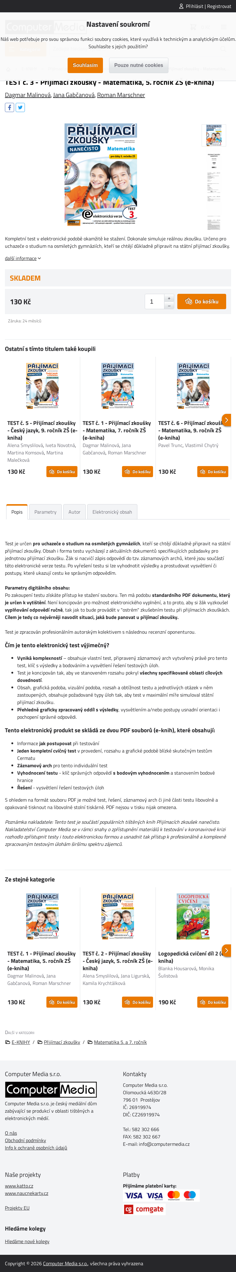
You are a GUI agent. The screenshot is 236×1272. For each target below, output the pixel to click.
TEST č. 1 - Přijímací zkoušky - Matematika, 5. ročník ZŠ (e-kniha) (41, 960)
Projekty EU (17, 1208)
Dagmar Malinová (28, 94)
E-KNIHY (21, 1042)
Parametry (45, 511)
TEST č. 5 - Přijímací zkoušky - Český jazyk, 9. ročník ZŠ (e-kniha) (42, 430)
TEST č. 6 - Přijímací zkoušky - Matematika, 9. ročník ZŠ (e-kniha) (192, 430)
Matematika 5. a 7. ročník (120, 1042)
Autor (75, 511)
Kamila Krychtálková (104, 983)
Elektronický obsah (112, 511)
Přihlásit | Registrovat (208, 6)
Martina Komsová (25, 452)
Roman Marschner (121, 94)
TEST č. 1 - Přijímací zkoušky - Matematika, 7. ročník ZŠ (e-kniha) (117, 430)
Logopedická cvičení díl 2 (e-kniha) (192, 957)
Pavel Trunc (170, 445)
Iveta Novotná (60, 445)
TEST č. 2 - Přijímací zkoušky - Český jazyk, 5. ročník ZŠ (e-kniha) (118, 960)
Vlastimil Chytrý (201, 445)
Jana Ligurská (135, 975)
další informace (21, 258)
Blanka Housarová (177, 968)
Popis (16, 511)
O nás (11, 1133)
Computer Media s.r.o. (65, 1263)
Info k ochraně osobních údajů (36, 1147)
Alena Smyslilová (25, 445)
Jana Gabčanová (74, 94)
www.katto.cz (19, 1185)
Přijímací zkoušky (62, 1042)
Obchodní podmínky (25, 1140)
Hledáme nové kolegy (27, 1241)
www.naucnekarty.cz (26, 1193)
